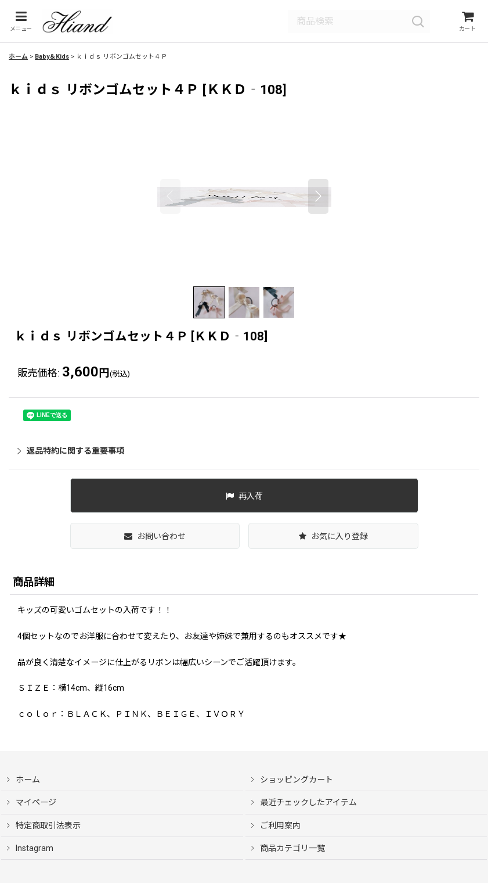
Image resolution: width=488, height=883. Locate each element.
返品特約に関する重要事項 (70, 454)
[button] (19, 23)
